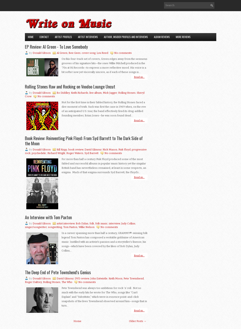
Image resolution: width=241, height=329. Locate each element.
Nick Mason (110, 149)
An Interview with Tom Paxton (48, 217)
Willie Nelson (86, 227)
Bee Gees (75, 52)
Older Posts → (137, 321)
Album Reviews (162, 37)
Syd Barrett (91, 153)
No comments (123, 52)
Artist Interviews (88, 37)
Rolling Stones (127, 92)
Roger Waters (74, 153)
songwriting (55, 227)
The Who (67, 282)
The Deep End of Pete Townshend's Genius (58, 272)
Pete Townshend (134, 278)
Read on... (139, 77)
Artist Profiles (63, 37)
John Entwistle (98, 278)
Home (30, 37)
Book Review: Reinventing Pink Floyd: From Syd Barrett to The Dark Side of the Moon (84, 141)
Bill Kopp (62, 149)
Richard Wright (56, 153)
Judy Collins (128, 223)
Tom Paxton (70, 227)
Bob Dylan (82, 223)
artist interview (66, 223)
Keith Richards (79, 92)
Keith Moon (115, 278)
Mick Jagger (110, 92)
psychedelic (39, 153)
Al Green (62, 52)
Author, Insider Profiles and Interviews (126, 37)
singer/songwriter (36, 227)
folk (92, 223)
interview (114, 223)
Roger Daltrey (33, 282)
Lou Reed (102, 52)
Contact (44, 37)
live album (96, 92)
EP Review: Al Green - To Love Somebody (56, 46)
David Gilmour (93, 149)
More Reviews (183, 37)
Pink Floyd (124, 149)
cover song (88, 52)
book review (75, 149)
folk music (101, 223)
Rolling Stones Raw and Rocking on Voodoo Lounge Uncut (70, 86)
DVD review (82, 278)
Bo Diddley (63, 92)
